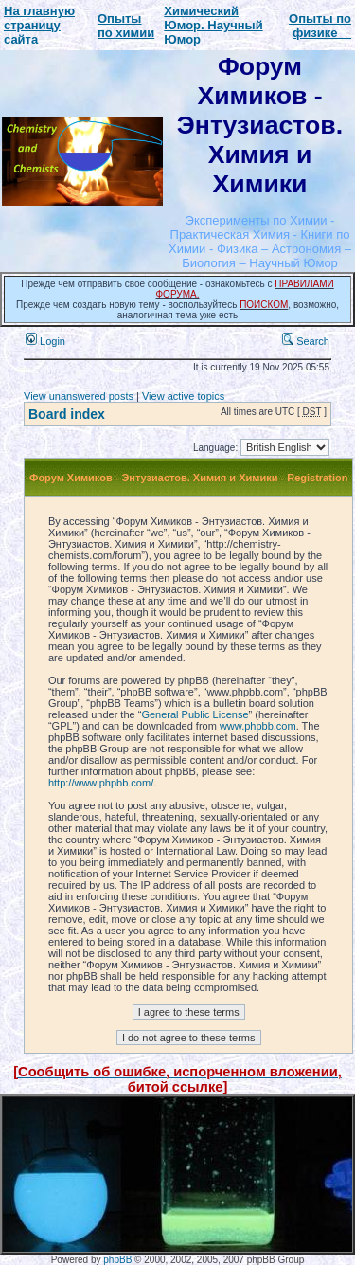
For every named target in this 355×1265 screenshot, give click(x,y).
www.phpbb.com (258, 726)
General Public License (194, 714)
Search (305, 341)
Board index (66, 414)
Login (45, 341)
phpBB (117, 1260)
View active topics (183, 396)
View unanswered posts (78, 396)
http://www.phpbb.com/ (100, 782)
